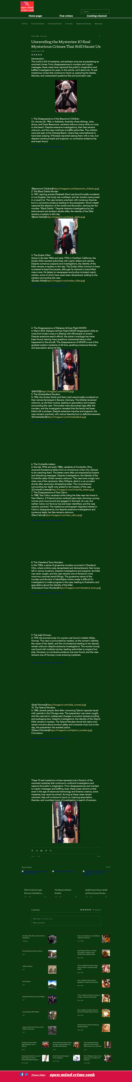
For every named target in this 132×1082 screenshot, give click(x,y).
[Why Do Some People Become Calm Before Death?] (35, 878)
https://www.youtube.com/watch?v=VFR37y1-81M (47, 593)
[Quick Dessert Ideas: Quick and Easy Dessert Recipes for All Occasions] (96, 878)
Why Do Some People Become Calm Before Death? (33, 891)
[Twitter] (26, 1074)
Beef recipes (98, 24)
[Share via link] (46, 851)
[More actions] (100, 36)
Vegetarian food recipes (83, 24)
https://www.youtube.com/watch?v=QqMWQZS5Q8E (49, 286)
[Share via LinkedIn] (41, 851)
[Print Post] (50, 851)
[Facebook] (22, 1074)
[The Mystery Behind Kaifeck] (66, 878)
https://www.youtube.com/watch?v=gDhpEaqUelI (47, 146)
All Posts (24, 24)
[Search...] (94, 12)
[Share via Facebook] (32, 851)
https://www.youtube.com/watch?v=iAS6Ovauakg (47, 663)
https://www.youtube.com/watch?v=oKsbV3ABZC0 (48, 738)
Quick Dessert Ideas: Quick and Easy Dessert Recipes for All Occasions (96, 891)
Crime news (69, 24)
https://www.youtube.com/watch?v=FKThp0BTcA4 (48, 422)
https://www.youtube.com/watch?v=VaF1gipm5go (48, 520)
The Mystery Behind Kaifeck (63, 891)
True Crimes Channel (37, 24)
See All (108, 867)
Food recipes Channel (54, 24)
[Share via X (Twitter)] (37, 851)
